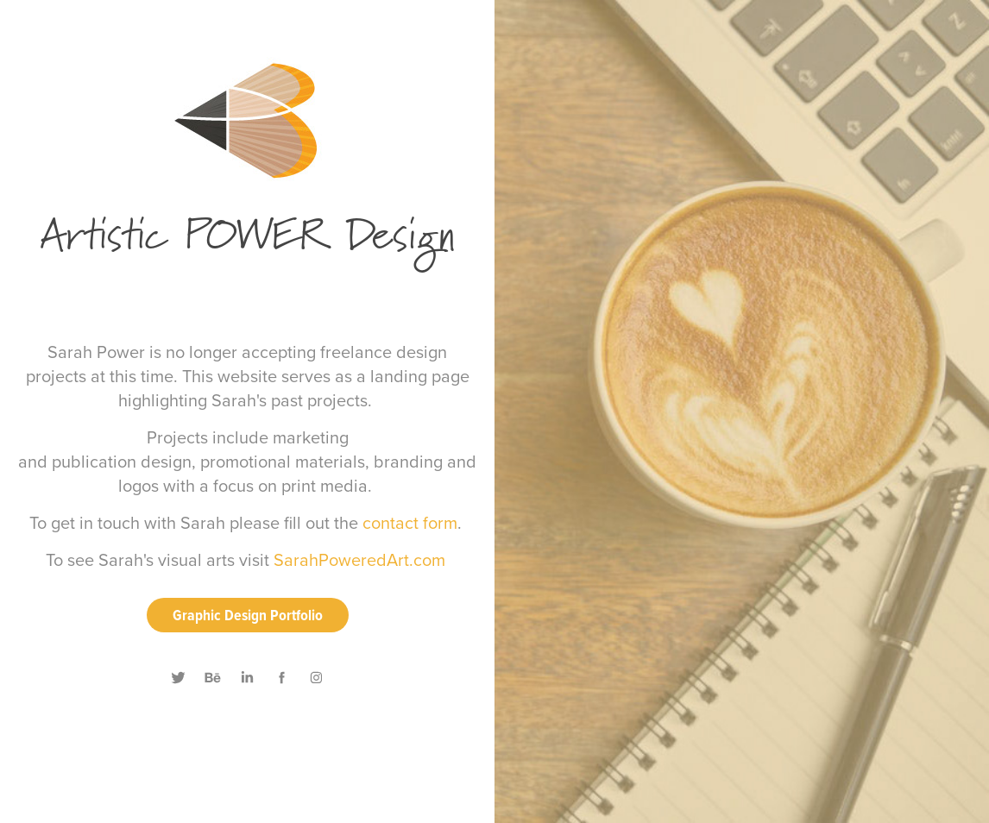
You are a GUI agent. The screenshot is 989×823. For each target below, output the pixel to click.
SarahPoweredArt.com (359, 559)
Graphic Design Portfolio (248, 614)
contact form (409, 522)
